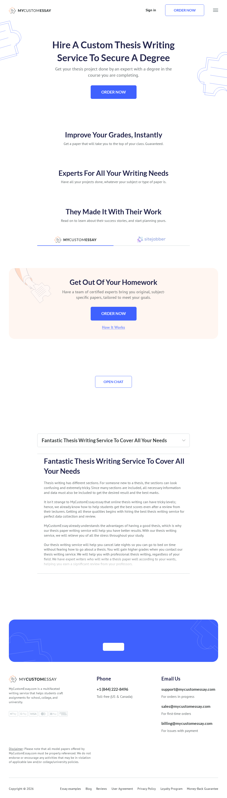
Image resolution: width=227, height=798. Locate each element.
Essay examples (70, 789)
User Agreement (122, 789)
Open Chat (113, 382)
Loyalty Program (171, 789)
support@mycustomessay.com (188, 689)
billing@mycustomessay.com (186, 723)
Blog (89, 789)
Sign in (151, 10)
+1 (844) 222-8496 (112, 689)
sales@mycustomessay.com (185, 706)
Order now (185, 10)
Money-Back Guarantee (202, 789)
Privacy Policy (146, 789)
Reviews (101, 789)
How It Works (113, 327)
